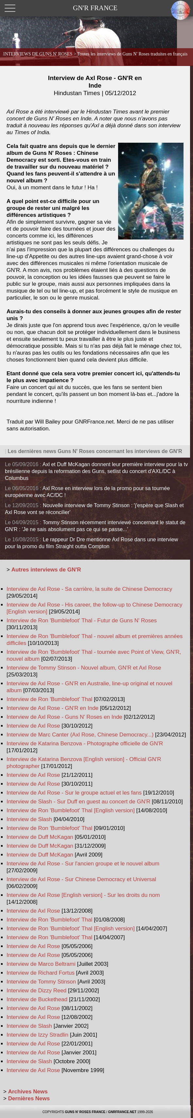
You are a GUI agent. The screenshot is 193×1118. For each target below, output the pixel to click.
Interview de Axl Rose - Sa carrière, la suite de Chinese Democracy (89, 589)
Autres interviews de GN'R (46, 570)
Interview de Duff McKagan (40, 837)
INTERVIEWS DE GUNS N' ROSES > (95, 54)
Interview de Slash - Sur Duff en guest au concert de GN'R (78, 801)
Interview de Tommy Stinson (41, 982)
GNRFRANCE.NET (122, 1112)
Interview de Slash (29, 819)
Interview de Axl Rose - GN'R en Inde (95, 85)
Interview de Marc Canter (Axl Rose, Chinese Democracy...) (80, 735)
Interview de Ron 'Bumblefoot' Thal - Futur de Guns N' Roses (82, 620)
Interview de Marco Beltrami (41, 964)
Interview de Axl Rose (33, 726)
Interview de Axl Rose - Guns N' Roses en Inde (64, 717)
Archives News (28, 1091)
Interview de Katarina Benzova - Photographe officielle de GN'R (85, 743)
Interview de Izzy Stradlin (37, 1035)
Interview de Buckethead (37, 999)
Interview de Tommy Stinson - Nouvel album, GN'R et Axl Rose (84, 668)
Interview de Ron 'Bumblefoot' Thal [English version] (71, 810)
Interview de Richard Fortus (41, 973)
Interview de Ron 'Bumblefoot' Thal (49, 699)
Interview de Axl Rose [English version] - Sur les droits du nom (83, 895)
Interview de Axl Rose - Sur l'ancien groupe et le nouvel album (83, 863)
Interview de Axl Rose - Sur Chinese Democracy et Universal (81, 879)
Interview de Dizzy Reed (36, 990)
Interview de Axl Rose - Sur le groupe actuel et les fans (74, 793)
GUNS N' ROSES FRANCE (85, 1112)
